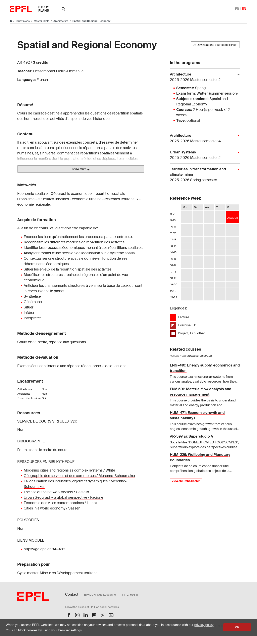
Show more (81, 169)
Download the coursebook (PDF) (215, 45)
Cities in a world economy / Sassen (52, 508)
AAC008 (232, 217)
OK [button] (237, 627)
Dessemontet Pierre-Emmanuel (58, 71)
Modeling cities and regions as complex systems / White (69, 470)
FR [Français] (237, 9)
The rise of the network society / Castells (56, 492)
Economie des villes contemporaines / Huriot (60, 502)
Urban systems (203, 155)
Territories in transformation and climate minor (203, 175)
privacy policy (203, 625)
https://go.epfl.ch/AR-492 (44, 549)
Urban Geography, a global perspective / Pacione (63, 497)
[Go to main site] (11, 21)
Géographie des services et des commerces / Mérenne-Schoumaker (79, 475)
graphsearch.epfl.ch (199, 355)
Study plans (43, 9)
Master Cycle (42, 21)
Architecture (61, 21)
